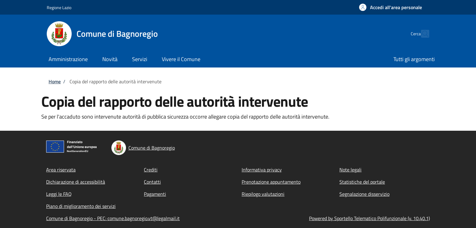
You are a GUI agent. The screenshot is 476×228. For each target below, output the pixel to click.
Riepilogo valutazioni (263, 194)
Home (55, 81)
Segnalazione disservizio (364, 194)
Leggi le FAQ (59, 194)
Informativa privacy (262, 169)
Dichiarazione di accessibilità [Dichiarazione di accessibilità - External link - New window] (75, 181)
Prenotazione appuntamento (271, 181)
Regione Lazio (59, 7)
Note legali (350, 169)
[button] (390, 7)
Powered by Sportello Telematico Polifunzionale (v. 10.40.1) (369, 218)
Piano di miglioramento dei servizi (81, 206)
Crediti (151, 169)
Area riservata (61, 169)
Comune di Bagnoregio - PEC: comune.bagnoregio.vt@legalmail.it (113, 218)
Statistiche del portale (362, 181)
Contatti (152, 181)
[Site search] (422, 33)
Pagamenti (155, 194)
